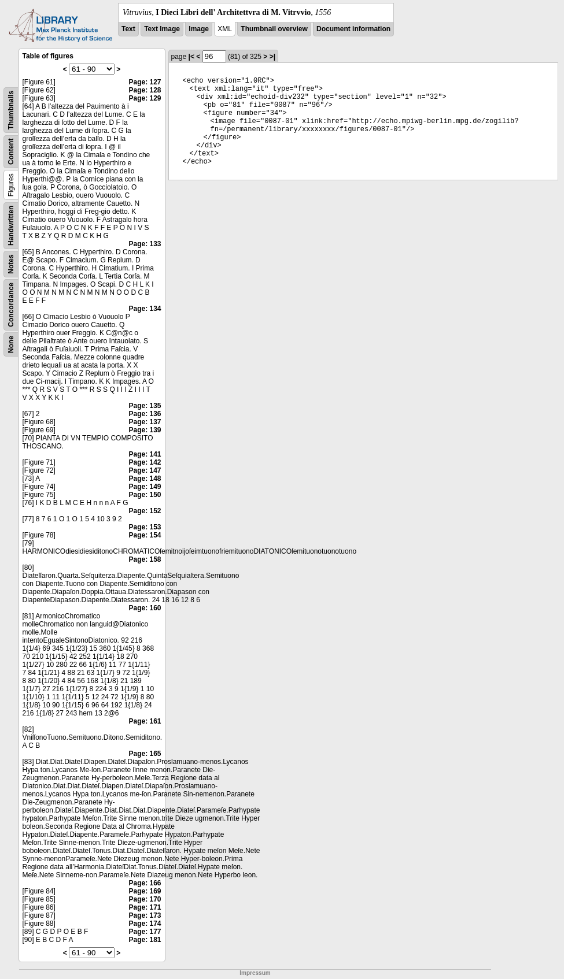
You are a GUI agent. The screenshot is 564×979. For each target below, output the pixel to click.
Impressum (254, 973)
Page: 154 (144, 535)
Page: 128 (144, 90)
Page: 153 (144, 527)
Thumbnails (11, 110)
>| (272, 57)
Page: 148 (144, 478)
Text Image (162, 29)
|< (191, 57)
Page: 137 (144, 422)
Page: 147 (144, 470)
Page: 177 (144, 932)
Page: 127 (144, 82)
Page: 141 (144, 454)
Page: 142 (144, 462)
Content (11, 152)
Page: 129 (144, 98)
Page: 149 (144, 487)
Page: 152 (144, 511)
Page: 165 (144, 754)
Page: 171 (144, 907)
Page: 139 (144, 430)
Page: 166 (144, 883)
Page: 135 (144, 406)
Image (199, 29)
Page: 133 (144, 244)
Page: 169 (144, 891)
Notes (11, 263)
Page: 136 (144, 414)
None (11, 344)
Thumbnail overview (274, 29)
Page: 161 (144, 721)
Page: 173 (144, 915)
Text (128, 29)
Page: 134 (144, 309)
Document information (353, 29)
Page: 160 (144, 608)
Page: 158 (144, 559)
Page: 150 (144, 495)
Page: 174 (144, 923)
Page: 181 (144, 940)
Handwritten (11, 226)
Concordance (11, 305)
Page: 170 (144, 899)
